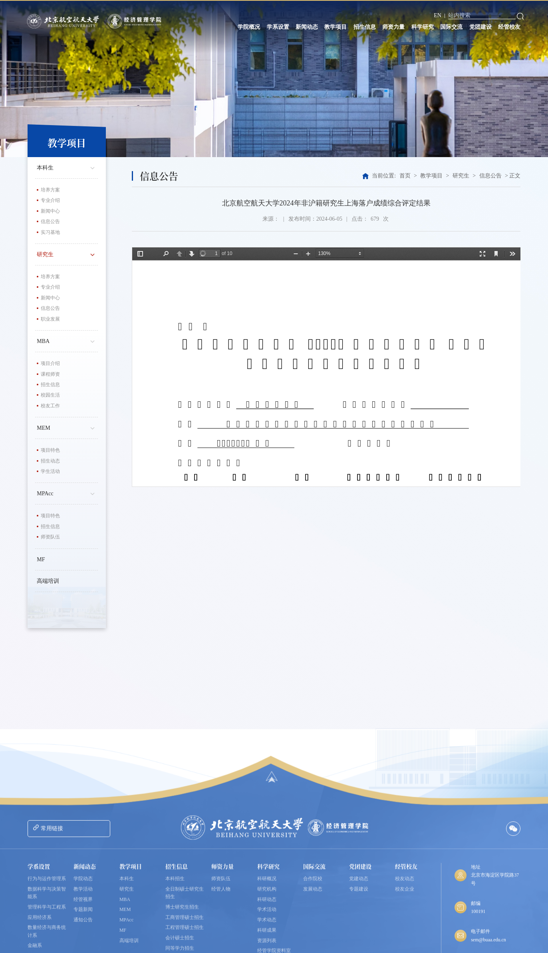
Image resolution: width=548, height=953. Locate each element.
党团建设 (480, 27)
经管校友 (509, 27)
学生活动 (50, 471)
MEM (67, 427)
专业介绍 (50, 200)
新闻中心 (50, 211)
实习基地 (50, 232)
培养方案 (50, 190)
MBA (67, 341)
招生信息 (364, 27)
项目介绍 (50, 363)
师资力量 (393, 27)
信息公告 (50, 221)
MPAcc (67, 493)
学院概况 (249, 27)
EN (437, 15)
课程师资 (50, 374)
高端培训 (48, 581)
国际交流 (451, 27)
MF (41, 559)
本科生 (67, 167)
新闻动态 (307, 27)
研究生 (67, 254)
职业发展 (50, 319)
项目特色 (50, 450)
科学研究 (422, 27)
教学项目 (335, 27)
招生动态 (50, 461)
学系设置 (278, 27)
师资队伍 (50, 537)
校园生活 (50, 395)
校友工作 (50, 406)
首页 (405, 176)
